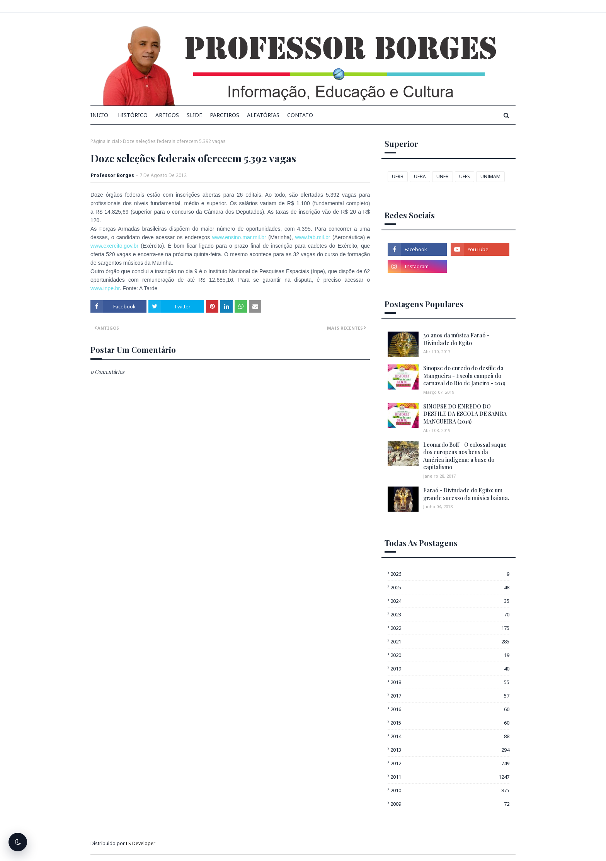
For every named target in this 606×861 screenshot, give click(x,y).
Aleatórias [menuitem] (263, 115)
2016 (449, 709)
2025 (449, 587)
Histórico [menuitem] (133, 115)
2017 (449, 695)
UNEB (442, 176)
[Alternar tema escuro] (18, 842)
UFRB (397, 176)
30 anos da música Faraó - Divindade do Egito (456, 339)
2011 (449, 776)
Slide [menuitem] (194, 115)
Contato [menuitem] (300, 115)
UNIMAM (490, 176)
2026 (449, 573)
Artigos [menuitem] (167, 115)
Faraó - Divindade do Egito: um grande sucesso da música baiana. (466, 494)
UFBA (420, 176)
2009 (449, 803)
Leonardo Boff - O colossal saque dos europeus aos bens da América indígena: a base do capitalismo (465, 456)
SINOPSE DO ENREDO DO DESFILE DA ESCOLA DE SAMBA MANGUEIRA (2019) (465, 414)
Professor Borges (112, 175)
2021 (449, 641)
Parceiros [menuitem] (224, 115)
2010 (449, 790)
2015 (449, 722)
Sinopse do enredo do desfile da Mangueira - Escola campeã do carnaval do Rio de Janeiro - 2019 (464, 375)
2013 (449, 749)
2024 (449, 600)
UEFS (464, 176)
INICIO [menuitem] (99, 115)
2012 (449, 763)
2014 (449, 736)
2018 (449, 682)
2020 (449, 655)
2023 (449, 614)
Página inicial (104, 141)
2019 (449, 668)
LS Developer (140, 843)
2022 (449, 627)
